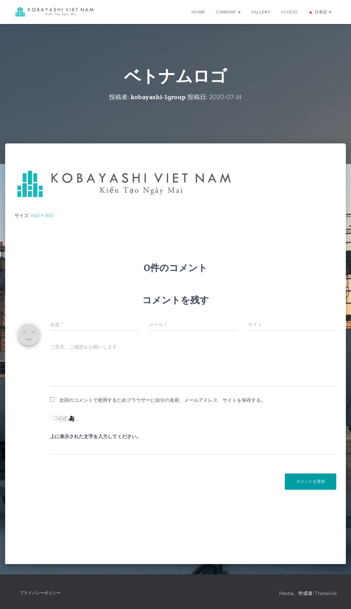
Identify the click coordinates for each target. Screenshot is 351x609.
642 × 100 (42, 216)
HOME (198, 12)
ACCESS (289, 12)
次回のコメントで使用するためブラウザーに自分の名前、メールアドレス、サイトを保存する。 (162, 400)
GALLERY (260, 12)
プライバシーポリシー (40, 592)
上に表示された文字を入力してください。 (95, 437)
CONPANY (228, 12)
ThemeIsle (326, 593)
